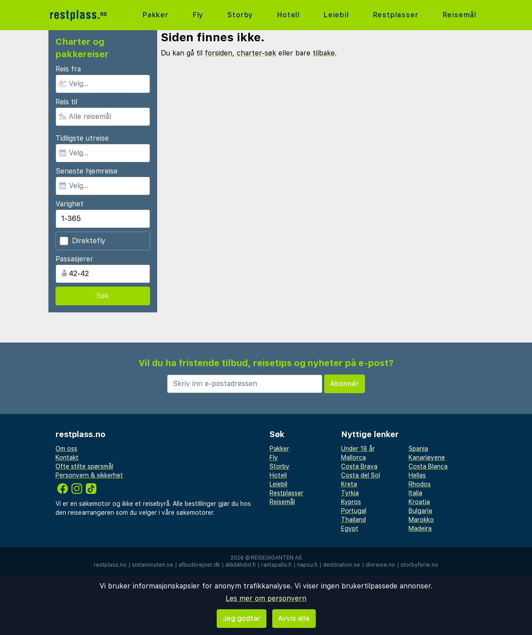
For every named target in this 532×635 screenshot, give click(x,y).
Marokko (421, 519)
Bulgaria (420, 510)
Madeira (420, 528)
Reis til (66, 102)
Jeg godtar (241, 618)
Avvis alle (294, 618)
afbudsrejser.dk (199, 565)
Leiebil (336, 15)
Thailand (353, 519)
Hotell (288, 15)
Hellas (417, 475)
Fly (198, 15)
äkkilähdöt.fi (240, 565)
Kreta (349, 484)
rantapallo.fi (276, 565)
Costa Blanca (428, 466)
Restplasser (396, 15)
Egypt (349, 528)
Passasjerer (74, 259)
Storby (240, 15)
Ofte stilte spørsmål (84, 466)
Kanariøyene (427, 457)
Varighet (69, 204)
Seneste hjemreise (87, 171)
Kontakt (67, 457)
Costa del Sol (360, 475)
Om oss (66, 448)
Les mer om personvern (266, 598)
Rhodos (420, 484)
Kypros (351, 501)
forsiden (218, 53)
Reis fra (68, 69)
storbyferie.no (419, 565)
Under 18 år (358, 448)
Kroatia (419, 501)
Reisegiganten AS (276, 558)
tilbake (324, 53)
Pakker (156, 15)
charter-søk (256, 53)
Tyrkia (350, 493)
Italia (415, 493)
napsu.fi (307, 565)
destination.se (341, 565)
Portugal (353, 510)
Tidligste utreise (82, 138)
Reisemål (459, 15)
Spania (418, 448)
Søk (102, 296)
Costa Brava (359, 466)
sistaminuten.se (152, 565)
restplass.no (110, 565)
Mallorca (353, 457)
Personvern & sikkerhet (89, 475)
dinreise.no (380, 565)
